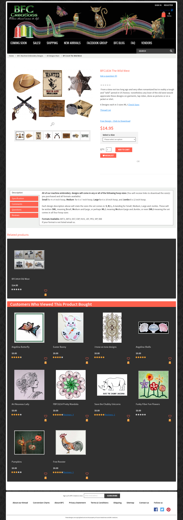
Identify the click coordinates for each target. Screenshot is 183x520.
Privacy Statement (77, 502)
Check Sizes (133, 104)
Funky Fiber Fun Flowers (148, 404)
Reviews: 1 (110, 414)
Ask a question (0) (108, 76)
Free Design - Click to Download (115, 121)
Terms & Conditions (99, 502)
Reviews (15, 215)
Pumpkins (17, 462)
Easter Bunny (59, 347)
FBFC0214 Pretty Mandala (65, 404)
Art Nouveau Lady (20, 404)
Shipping (117, 502)
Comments (17, 204)
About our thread (20, 502)
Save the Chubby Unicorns (107, 404)
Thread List (105, 110)
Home (11, 56)
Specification (18, 198)
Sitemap (130, 502)
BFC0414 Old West (20, 279)
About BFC (59, 502)
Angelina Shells (143, 347)
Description (17, 192)
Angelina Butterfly (20, 347)
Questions (16, 209)
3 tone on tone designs (105, 347)
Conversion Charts (41, 502)
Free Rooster (59, 462)
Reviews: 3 (68, 414)
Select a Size (109, 135)
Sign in (158, 5)
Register (168, 5)
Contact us (144, 502)
